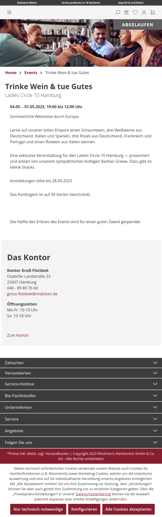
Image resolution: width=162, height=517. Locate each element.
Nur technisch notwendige (38, 509)
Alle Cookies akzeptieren (128, 509)
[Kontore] (126, 12)
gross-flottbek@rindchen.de (32, 294)
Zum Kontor (18, 335)
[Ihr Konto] (144, 12)
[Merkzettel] (135, 12)
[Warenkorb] (152, 12)
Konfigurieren (84, 509)
